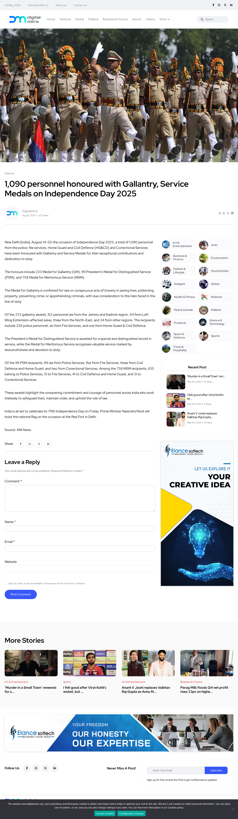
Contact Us (80, 5)
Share (9, 444)
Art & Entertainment (16, 682)
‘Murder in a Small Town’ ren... (206, 376)
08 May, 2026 (12, 5)
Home (51, 19)
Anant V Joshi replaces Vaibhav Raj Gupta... (202, 415)
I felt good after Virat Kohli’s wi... (205, 396)
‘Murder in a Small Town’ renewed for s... (30, 689)
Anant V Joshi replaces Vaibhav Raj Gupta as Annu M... (146, 689)
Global (79, 19)
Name (10, 522)
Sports (136, 19)
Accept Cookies (105, 813)
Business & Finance (115, 19)
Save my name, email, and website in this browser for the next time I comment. (46, 583)
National (65, 19)
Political (93, 19)
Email (10, 542)
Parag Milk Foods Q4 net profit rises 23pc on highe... (204, 689)
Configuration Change (131, 813)
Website (11, 562)
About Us (61, 5)
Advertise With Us (38, 5)
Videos (150, 19)
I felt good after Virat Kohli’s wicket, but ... (84, 689)
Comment (13, 481)
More (163, 19)
